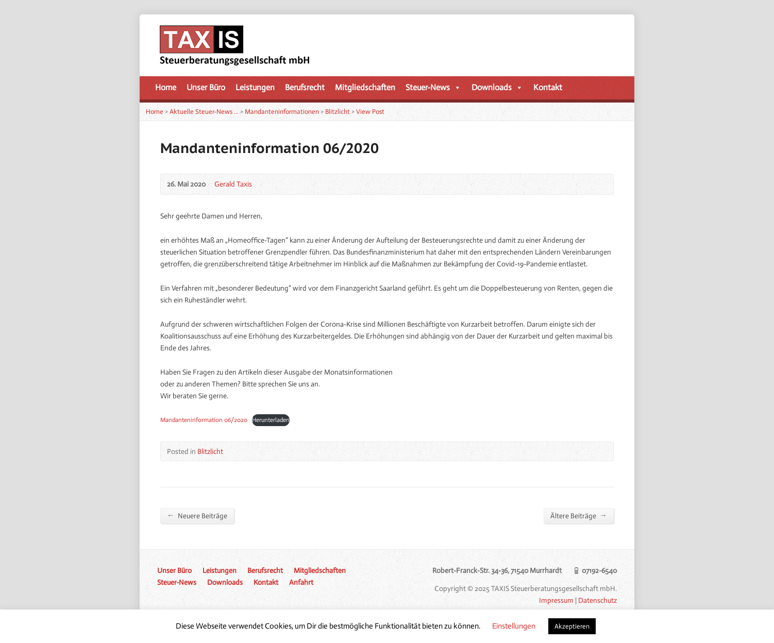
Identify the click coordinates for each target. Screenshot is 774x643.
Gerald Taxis (233, 184)
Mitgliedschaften (365, 87)
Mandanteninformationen (282, 111)
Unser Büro (206, 87)
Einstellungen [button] (513, 626)
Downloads (497, 87)
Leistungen (255, 87)
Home (165, 87)
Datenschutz (597, 600)
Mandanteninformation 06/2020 (203, 420)
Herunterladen (271, 420)
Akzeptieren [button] (572, 626)
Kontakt (547, 87)
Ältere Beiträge (578, 515)
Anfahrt (301, 582)
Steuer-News (433, 87)
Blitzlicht (337, 111)
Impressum (556, 600)
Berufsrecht (305, 87)
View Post (370, 111)
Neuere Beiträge (197, 515)
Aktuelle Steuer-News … (204, 111)
